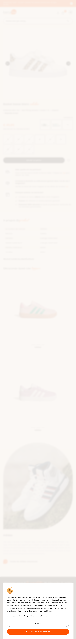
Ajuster (38, 623)
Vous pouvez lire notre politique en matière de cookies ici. (33, 616)
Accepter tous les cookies (38, 632)
